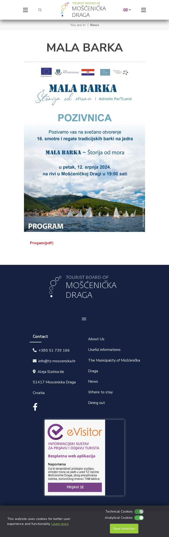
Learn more (60, 524)
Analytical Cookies (119, 517)
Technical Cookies (119, 511)
